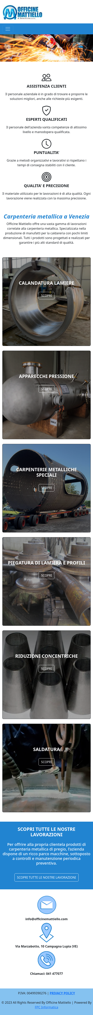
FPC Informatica (46, 1007)
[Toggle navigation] (7, 29)
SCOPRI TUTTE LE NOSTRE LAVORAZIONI (46, 877)
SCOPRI (46, 295)
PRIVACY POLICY (62, 993)
